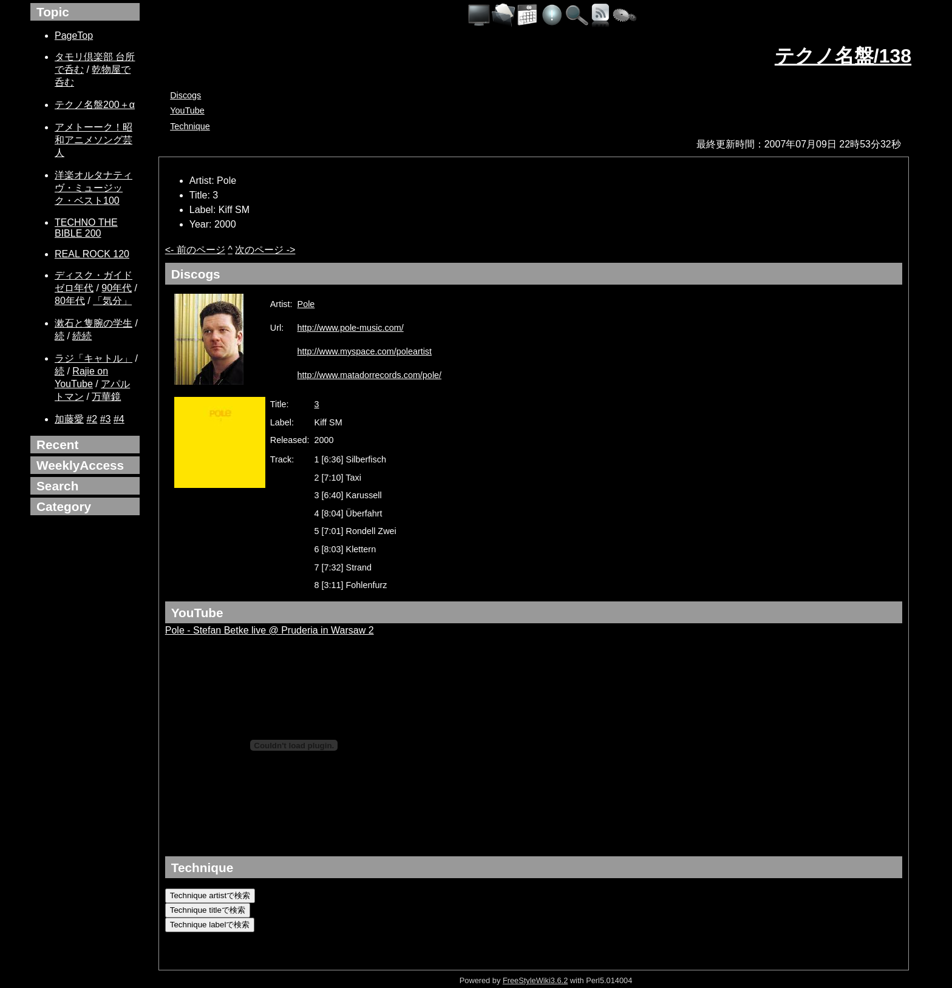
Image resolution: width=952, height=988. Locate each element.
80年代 (70, 301)
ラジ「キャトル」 (93, 358)
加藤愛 (69, 419)
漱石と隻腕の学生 (93, 323)
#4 (119, 419)
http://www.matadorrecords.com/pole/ (370, 375)
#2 (91, 419)
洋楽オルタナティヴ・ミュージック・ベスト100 (93, 188)
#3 (105, 419)
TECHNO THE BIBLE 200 (86, 228)
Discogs (185, 95)
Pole (306, 304)
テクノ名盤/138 (843, 56)
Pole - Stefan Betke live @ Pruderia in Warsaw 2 (269, 630)
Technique (190, 126)
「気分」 (112, 301)
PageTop (74, 35)
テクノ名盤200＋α (95, 105)
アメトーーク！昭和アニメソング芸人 (93, 140)
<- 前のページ (195, 250)
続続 (82, 336)
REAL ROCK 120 (92, 254)
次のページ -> (265, 250)
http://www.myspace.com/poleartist (365, 351)
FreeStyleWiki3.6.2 (535, 980)
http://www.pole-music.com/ (351, 328)
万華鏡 (106, 396)
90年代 (116, 288)
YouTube (187, 110)
